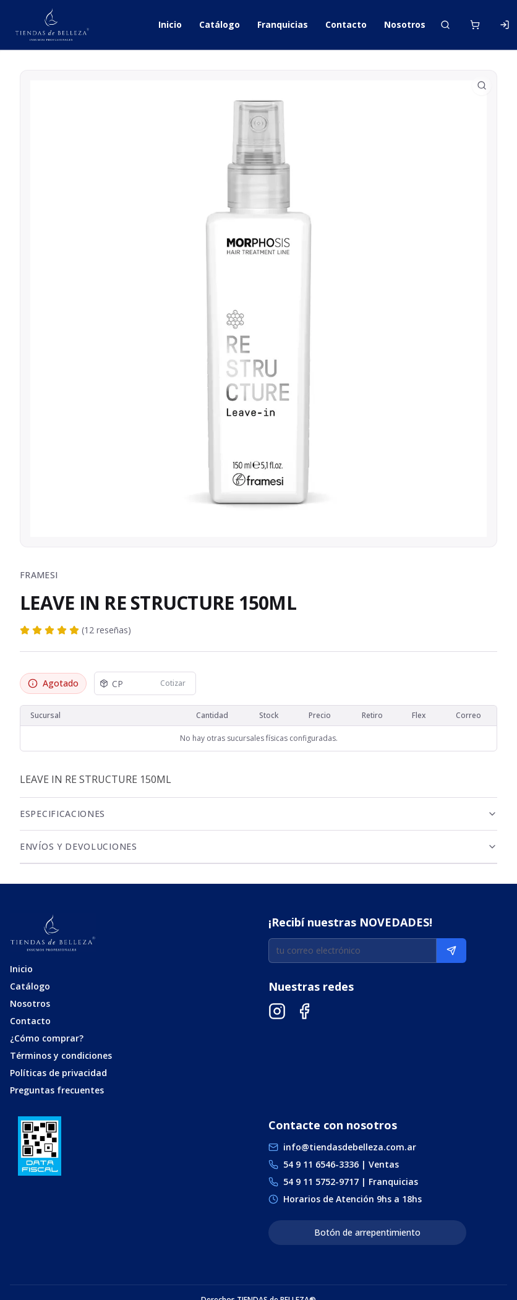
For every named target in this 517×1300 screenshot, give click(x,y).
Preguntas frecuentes (57, 1090)
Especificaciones (258, 813)
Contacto (346, 24)
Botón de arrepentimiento (367, 1232)
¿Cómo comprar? (46, 1038)
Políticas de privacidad (58, 1073)
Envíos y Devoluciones (258, 846)
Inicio (170, 24)
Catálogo (219, 24)
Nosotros (404, 24)
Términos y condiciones (61, 1055)
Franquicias (282, 24)
